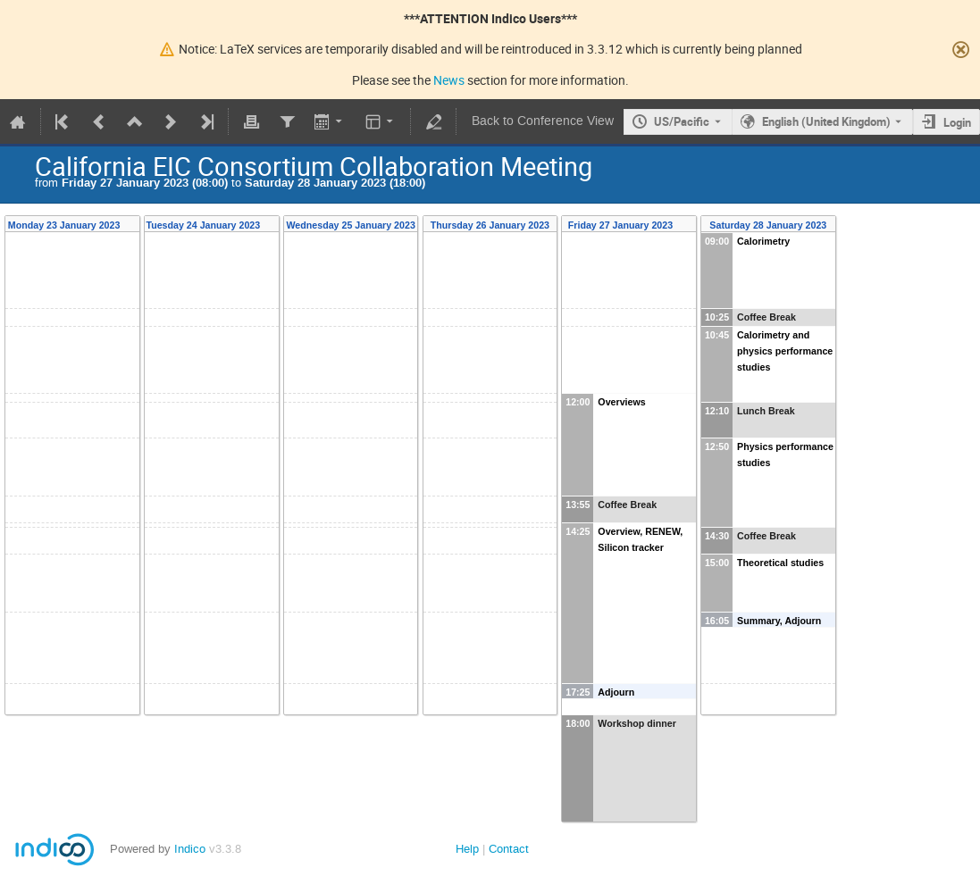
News (449, 79)
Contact (509, 848)
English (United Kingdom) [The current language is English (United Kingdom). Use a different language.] (826, 121)
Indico (189, 848)
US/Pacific (681, 121)
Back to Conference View (543, 121)
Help (467, 848)
